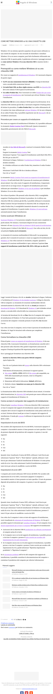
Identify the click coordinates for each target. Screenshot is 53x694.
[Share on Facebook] (14, 590)
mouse (28, 346)
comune (3, 395)
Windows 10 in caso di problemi (19, 182)
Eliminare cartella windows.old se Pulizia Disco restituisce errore (30, 555)
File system (9, 354)
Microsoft (36, 108)
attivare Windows (27, 106)
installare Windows (16, 385)
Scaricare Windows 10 (8, 210)
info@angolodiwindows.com (29, 659)
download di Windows (38, 293)
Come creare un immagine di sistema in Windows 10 (26, 562)
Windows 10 (47, 227)
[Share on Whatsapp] (21, 590)
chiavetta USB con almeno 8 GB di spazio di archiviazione (23, 215)
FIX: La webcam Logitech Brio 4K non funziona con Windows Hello (30, 548)
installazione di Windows (25, 71)
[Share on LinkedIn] (18, 590)
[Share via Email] (25, 590)
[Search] (52, 3)
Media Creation (23, 147)
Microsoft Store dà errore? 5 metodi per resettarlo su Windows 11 (30, 568)
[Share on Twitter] (16, 590)
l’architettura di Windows (33, 155)
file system (33, 354)
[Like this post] (12, 590)
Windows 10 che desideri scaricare (22, 288)
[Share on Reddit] (19, 590)
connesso (11, 597)
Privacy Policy (22, 667)
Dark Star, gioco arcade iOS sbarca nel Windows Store (27, 575)
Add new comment (7, 593)
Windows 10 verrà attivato (18, 202)
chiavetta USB (47, 83)
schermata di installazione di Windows (22, 491)
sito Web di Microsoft (18, 142)
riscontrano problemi (10, 525)
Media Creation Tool (15, 121)
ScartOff (4, 45)
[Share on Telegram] (23, 590)
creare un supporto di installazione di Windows (25, 322)
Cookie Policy (31, 667)
